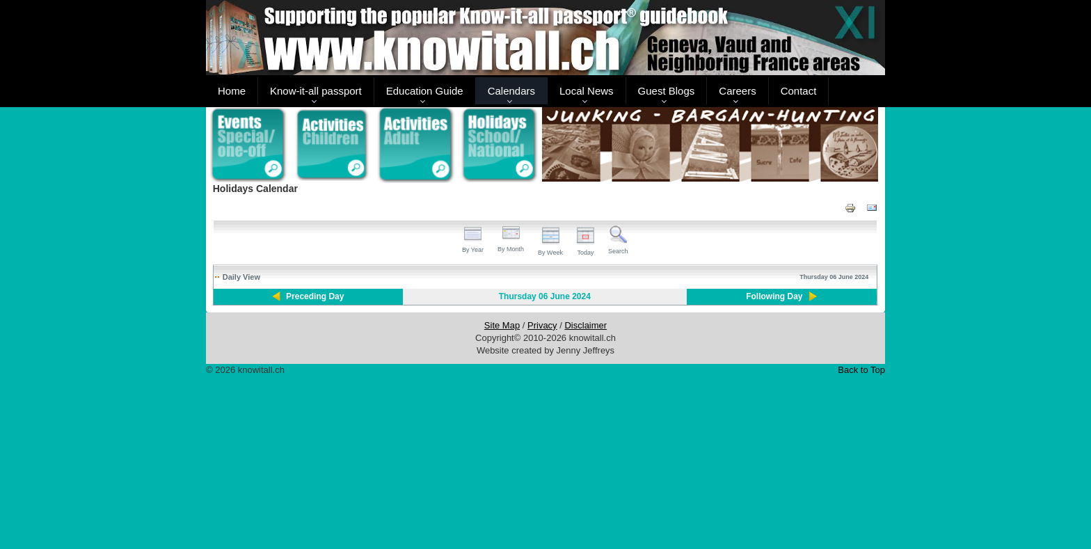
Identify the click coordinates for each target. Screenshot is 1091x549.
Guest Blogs (666, 91)
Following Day (774, 296)
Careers (737, 91)
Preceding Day (315, 296)
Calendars (511, 91)
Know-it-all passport (316, 91)
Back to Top (861, 370)
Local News (586, 91)
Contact (799, 91)
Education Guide (424, 91)
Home (232, 91)
